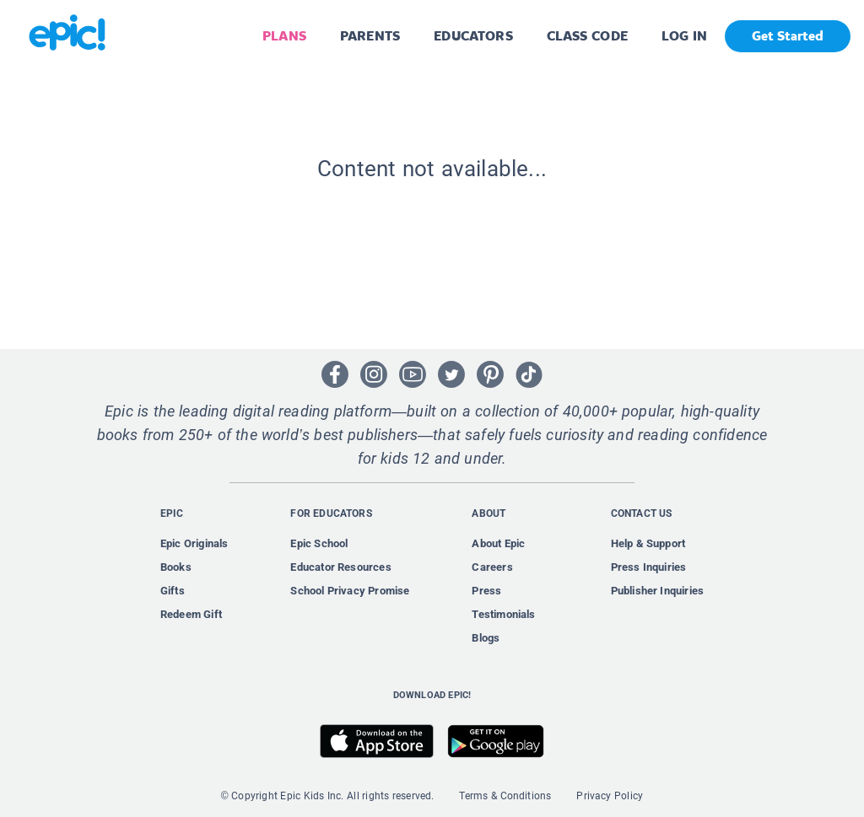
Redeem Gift (191, 614)
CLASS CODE (587, 36)
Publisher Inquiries (657, 590)
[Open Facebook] (334, 374)
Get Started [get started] (788, 36)
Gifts (172, 590)
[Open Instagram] (373, 374)
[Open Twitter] (451, 374)
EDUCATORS (473, 36)
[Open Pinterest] (490, 374)
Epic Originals (194, 543)
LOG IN (685, 36)
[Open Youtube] (412, 374)
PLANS (284, 36)
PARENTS (370, 36)
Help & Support (648, 543)
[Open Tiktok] (529, 374)
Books (176, 567)
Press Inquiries (649, 567)
